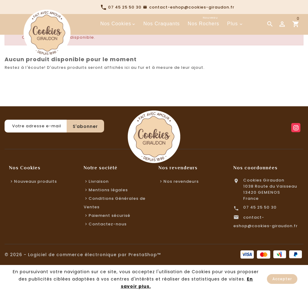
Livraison (99, 181)
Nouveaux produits (35, 181)
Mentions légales (108, 190)
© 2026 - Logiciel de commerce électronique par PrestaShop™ (83, 255)
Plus (232, 23)
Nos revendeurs (181, 181)
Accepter (282, 278)
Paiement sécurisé (109, 215)
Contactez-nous (108, 224)
